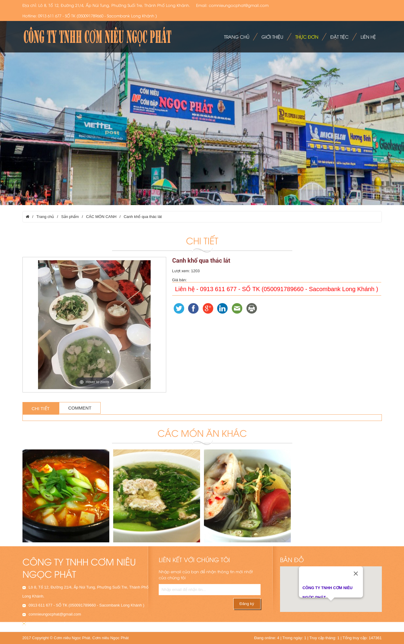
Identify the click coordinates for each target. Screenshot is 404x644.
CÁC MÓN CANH (101, 216)
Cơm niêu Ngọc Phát (110, 638)
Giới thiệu (272, 37)
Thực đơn (306, 37)
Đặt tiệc (339, 37)
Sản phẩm (70, 216)
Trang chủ (236, 37)
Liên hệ (368, 37)
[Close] (356, 572)
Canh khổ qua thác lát (143, 216)
